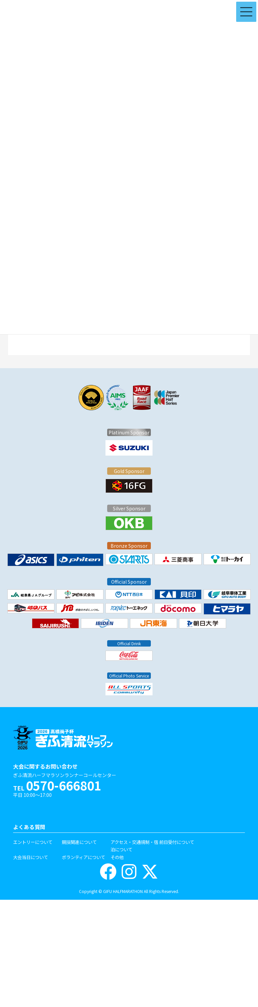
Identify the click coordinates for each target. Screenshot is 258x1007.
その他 (117, 857)
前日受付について (176, 842)
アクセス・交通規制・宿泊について (134, 846)
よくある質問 (29, 827)
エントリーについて (32, 842)
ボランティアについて (83, 857)
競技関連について (79, 842)
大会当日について (30, 857)
